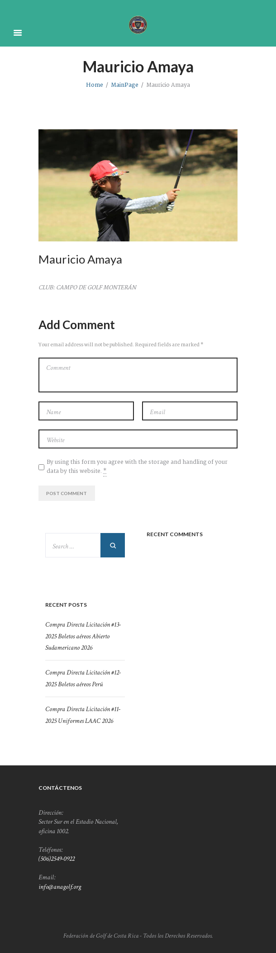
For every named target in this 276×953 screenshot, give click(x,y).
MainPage (124, 85)
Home (94, 85)
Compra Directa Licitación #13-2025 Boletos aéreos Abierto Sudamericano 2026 (83, 636)
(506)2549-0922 (56, 858)
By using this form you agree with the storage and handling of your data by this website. (137, 467)
